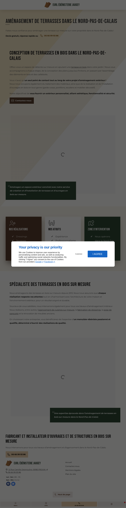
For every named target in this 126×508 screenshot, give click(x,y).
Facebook (48, 262)
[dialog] (63, 254)
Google (38, 262)
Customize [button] (78, 254)
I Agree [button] (97, 254)
